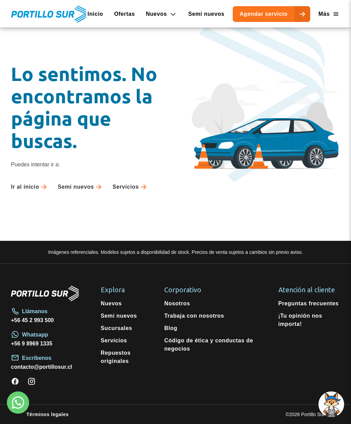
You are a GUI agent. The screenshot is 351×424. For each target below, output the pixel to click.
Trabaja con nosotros (194, 316)
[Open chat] (331, 404)
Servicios (130, 187)
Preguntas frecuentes (308, 303)
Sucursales (116, 328)
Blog (170, 328)
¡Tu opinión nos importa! (300, 320)
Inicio (95, 14)
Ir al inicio (30, 187)
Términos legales (47, 414)
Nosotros (177, 303)
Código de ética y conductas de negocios (208, 345)
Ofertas (124, 14)
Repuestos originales (116, 357)
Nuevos (111, 303)
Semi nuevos (206, 14)
